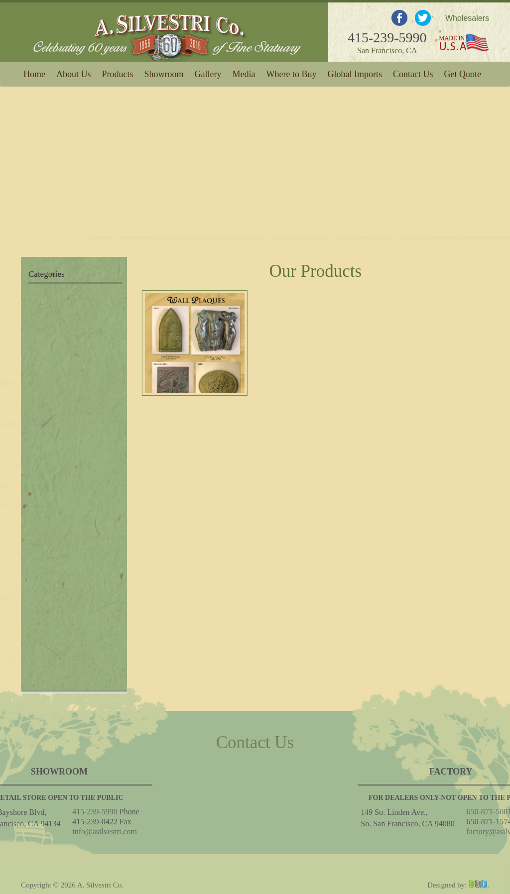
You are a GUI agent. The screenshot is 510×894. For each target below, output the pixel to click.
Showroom (164, 72)
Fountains (48, 322)
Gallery (208, 72)
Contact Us (413, 72)
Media (244, 72)
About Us (73, 72)
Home (34, 72)
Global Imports (354, 72)
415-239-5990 (387, 34)
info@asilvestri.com (47, 831)
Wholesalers (467, 14)
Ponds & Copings (62, 362)
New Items (50, 301)
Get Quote (462, 72)
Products (117, 72)
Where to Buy (291, 72)
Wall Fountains (58, 342)
